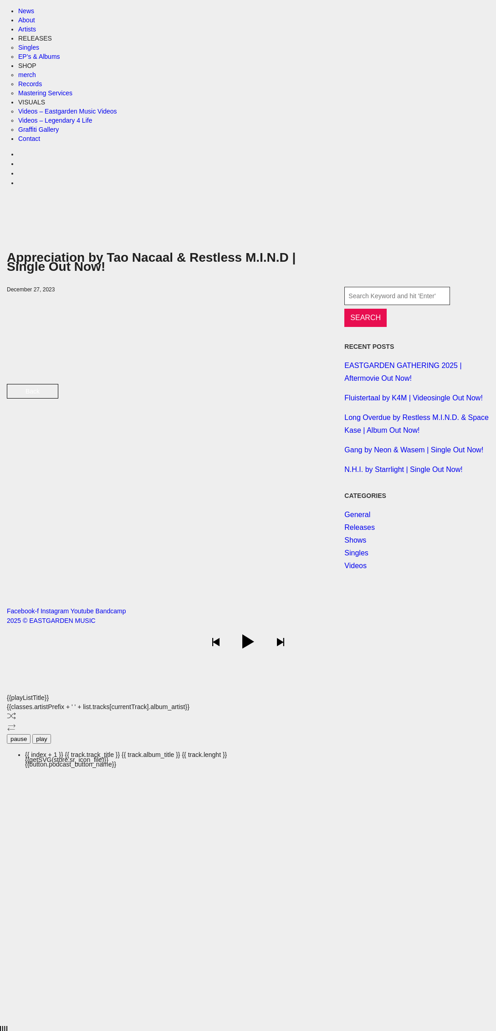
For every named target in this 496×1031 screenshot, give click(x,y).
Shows (355, 540)
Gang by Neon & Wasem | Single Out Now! (413, 450)
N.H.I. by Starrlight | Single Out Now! (403, 469)
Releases (359, 527)
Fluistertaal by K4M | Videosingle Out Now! (413, 398)
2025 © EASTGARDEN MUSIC (51, 620)
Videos (355, 566)
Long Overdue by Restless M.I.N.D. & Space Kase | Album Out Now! (416, 424)
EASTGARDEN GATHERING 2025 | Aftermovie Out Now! (402, 372)
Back (33, 391)
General (357, 514)
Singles (356, 553)
